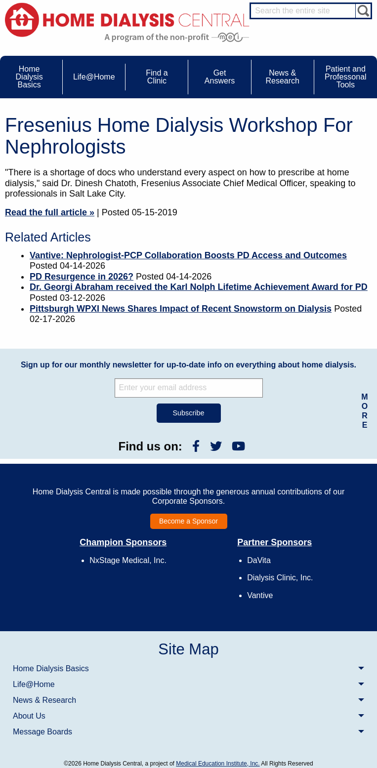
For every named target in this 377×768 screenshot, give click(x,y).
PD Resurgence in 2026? (81, 277)
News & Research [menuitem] (282, 77)
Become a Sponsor (188, 521)
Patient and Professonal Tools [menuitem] (346, 77)
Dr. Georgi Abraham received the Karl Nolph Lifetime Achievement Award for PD (199, 287)
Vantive (260, 595)
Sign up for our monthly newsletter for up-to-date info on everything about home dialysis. (188, 365)
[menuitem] (188, 668)
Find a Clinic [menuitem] (157, 77)
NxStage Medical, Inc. (128, 560)
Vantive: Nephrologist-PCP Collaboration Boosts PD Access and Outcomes (188, 255)
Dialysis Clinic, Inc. (280, 577)
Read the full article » (49, 212)
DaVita (259, 560)
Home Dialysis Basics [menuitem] (29, 77)
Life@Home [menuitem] (94, 77)
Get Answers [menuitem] (220, 77)
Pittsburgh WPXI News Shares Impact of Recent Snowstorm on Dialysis (181, 309)
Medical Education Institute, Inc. (217, 763)
